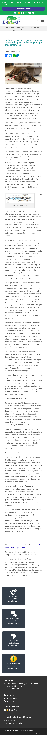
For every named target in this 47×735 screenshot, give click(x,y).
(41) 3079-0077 (11, 698)
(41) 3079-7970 (11, 701)
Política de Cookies (27, 731)
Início (6, 27)
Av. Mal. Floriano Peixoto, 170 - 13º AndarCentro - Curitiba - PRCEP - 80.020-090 (21, 686)
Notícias (11, 27)
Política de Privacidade (12, 731)
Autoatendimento (23, 9)
